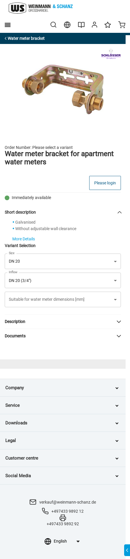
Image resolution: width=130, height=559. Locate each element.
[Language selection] (66, 541)
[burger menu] (8, 25)
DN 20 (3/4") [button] (20, 280)
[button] (63, 299)
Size (11, 253)
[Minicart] (121, 25)
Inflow (13, 272)
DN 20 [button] (14, 261)
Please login (105, 183)
